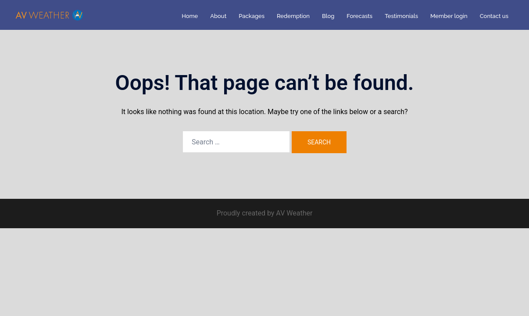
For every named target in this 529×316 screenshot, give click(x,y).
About (218, 16)
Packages (251, 16)
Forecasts (359, 16)
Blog (328, 16)
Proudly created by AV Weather (265, 213)
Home (190, 16)
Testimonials (401, 16)
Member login (449, 16)
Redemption (293, 16)
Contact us (494, 16)
